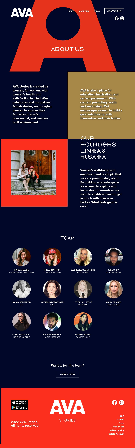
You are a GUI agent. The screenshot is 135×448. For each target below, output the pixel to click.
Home (71, 11)
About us (84, 11)
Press (97, 11)
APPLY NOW (67, 374)
